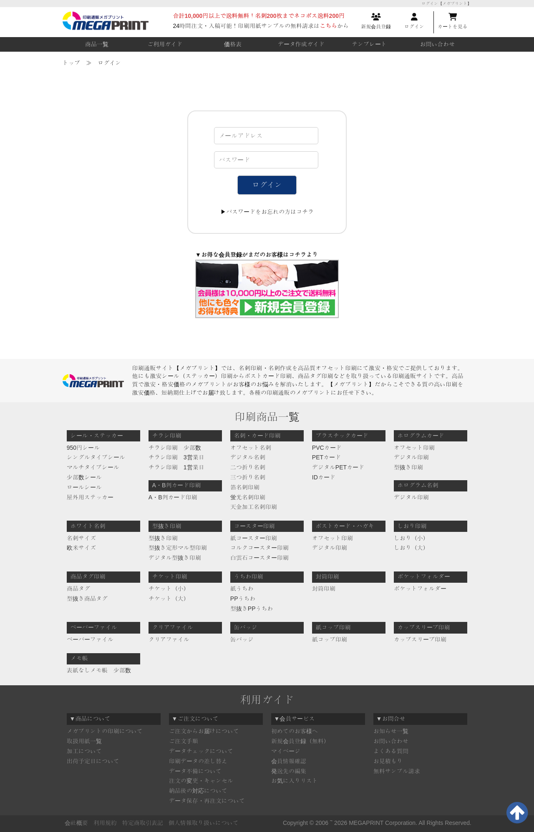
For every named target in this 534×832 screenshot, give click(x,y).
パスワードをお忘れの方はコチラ (270, 211)
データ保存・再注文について (207, 800)
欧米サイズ (81, 547)
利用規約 (105, 822)
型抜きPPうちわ (251, 608)
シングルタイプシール (96, 457)
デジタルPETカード (338, 467)
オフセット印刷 (414, 447)
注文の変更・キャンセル (201, 780)
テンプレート (369, 44)
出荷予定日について (93, 761)
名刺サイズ (81, 538)
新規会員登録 (376, 21)
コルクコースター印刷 (259, 547)
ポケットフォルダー (420, 588)
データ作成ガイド (301, 44)
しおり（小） (411, 538)
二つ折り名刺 (247, 467)
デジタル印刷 (411, 457)
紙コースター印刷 (253, 538)
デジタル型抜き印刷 (175, 557)
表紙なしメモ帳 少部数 (99, 670)
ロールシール (84, 487)
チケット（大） (169, 598)
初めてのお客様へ (294, 731)
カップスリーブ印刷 (420, 639)
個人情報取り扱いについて (204, 822)
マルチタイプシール (93, 467)
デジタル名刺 (247, 457)
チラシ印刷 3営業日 (176, 457)
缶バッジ (242, 639)
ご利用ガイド (164, 44)
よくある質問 (390, 751)
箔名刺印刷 (244, 487)
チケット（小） (169, 588)
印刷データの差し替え (198, 761)
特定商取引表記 (142, 822)
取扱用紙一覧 (84, 741)
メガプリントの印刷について (105, 731)
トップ (71, 63)
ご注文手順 (183, 741)
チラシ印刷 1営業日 (176, 467)
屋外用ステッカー (90, 497)
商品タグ (78, 588)
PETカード (326, 457)
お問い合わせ (437, 44)
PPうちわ (243, 598)
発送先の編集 (288, 771)
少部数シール (84, 477)
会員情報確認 (288, 761)
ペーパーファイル (90, 639)
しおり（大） (411, 547)
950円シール (83, 447)
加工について (84, 751)
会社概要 (76, 822)
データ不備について (195, 771)
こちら (328, 26)
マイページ (285, 751)
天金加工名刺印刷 (253, 507)
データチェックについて (201, 751)
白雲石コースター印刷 (259, 557)
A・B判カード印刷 (173, 497)
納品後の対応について (198, 790)
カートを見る (453, 21)
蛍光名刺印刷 (247, 497)
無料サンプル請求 (396, 771)
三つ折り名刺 (247, 477)
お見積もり (388, 761)
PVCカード (327, 447)
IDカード (323, 477)
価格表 (233, 44)
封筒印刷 (323, 588)
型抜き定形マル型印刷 (178, 547)
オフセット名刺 (250, 447)
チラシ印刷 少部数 (175, 447)
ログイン (414, 21)
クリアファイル (169, 639)
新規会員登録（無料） (300, 741)
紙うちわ (242, 588)
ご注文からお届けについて (204, 731)
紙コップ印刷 (329, 639)
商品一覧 (96, 44)
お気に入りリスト (294, 780)
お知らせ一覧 (390, 731)
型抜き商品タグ (87, 598)
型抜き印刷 (408, 467)
